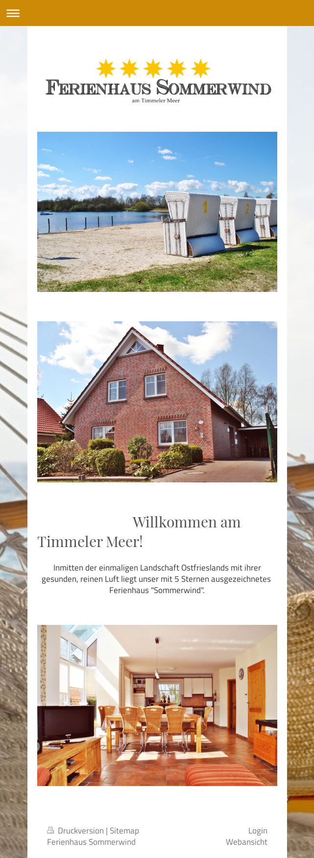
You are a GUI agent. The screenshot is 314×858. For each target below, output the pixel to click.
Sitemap (124, 830)
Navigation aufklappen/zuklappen (157, 13)
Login (257, 830)
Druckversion (76, 830)
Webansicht (246, 841)
